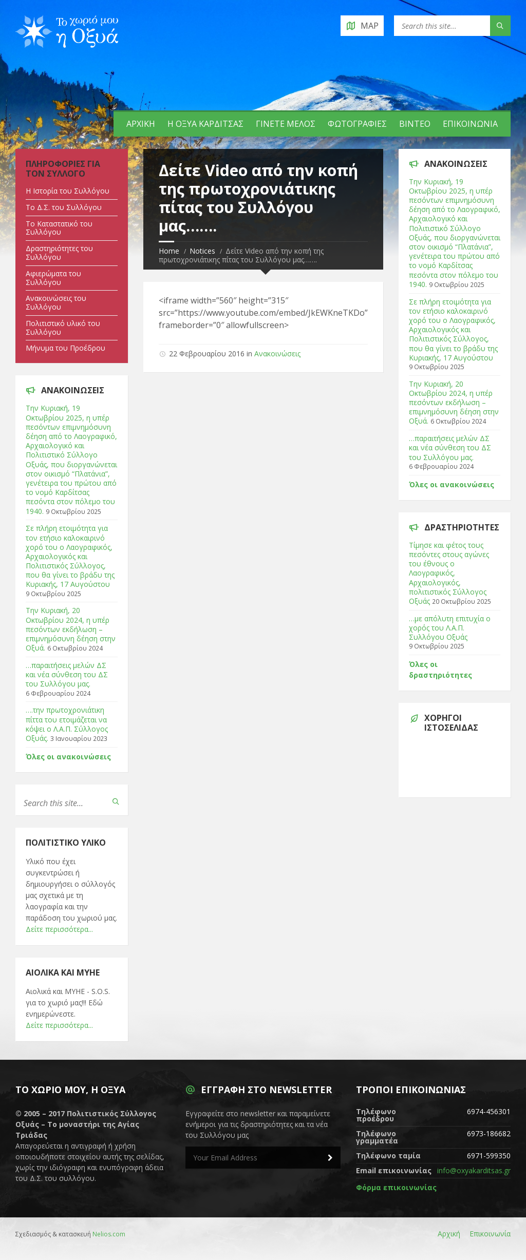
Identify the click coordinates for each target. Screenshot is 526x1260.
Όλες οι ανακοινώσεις (68, 756)
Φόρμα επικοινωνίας (396, 1187)
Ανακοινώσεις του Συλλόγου (56, 302)
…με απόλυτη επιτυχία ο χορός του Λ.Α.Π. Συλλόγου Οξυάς (450, 628)
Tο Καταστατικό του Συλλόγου (59, 228)
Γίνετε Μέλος (285, 123)
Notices (202, 251)
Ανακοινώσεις (277, 353)
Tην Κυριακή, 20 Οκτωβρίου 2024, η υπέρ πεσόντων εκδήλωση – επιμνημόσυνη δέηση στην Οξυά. (71, 629)
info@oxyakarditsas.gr (474, 1170)
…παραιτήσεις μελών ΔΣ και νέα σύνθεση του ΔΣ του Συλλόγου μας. (67, 674)
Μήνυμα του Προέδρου (65, 348)
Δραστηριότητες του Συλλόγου (59, 252)
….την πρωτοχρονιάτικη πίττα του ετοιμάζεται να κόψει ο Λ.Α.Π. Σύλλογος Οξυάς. (67, 724)
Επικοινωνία (470, 123)
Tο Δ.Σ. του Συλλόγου (64, 207)
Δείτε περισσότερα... (59, 929)
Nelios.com (108, 1234)
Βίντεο (414, 123)
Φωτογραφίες (357, 123)
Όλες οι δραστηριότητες (440, 669)
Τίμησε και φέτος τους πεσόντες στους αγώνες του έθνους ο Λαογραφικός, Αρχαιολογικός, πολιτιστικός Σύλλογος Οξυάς (449, 573)
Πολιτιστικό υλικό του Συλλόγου (63, 327)
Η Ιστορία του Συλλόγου (67, 191)
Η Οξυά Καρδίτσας (205, 123)
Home (169, 251)
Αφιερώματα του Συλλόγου (53, 278)
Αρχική (140, 123)
